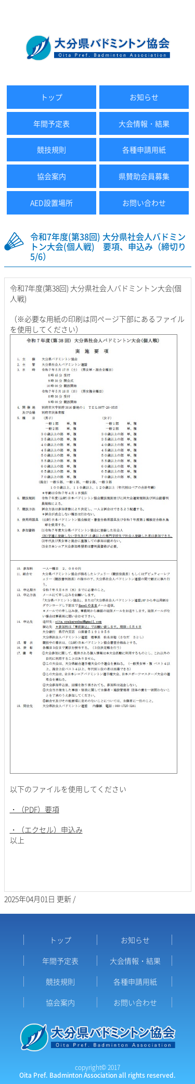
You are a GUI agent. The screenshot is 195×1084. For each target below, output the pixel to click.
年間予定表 (51, 123)
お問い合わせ (144, 202)
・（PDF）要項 (34, 809)
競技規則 (51, 149)
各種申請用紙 (144, 149)
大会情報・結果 (144, 123)
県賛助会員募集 (144, 176)
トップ (51, 97)
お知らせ (144, 97)
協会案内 (51, 176)
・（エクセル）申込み (46, 829)
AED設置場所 (51, 202)
